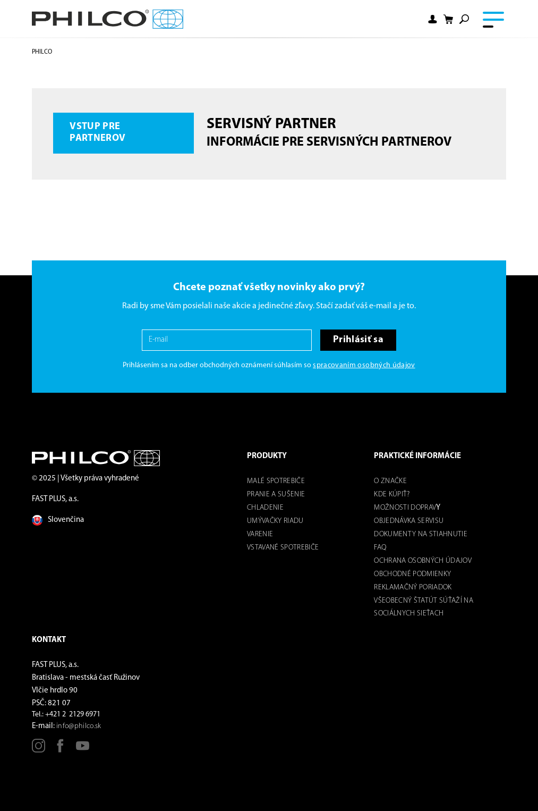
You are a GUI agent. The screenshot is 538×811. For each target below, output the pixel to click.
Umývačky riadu (275, 521)
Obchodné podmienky (412, 574)
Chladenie (265, 508)
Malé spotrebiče (276, 481)
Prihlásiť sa (358, 340)
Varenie (260, 534)
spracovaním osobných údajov (364, 365)
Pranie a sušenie (276, 495)
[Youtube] (82, 750)
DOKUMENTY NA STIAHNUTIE (420, 534)
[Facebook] (60, 750)
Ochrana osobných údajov (423, 561)
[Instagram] (38, 750)
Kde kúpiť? (391, 495)
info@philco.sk (78, 726)
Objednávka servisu (408, 521)
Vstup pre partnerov (97, 132)
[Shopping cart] (448, 19)
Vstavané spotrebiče (283, 548)
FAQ (380, 548)
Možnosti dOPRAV (405, 508)
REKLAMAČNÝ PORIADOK (412, 588)
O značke (390, 481)
